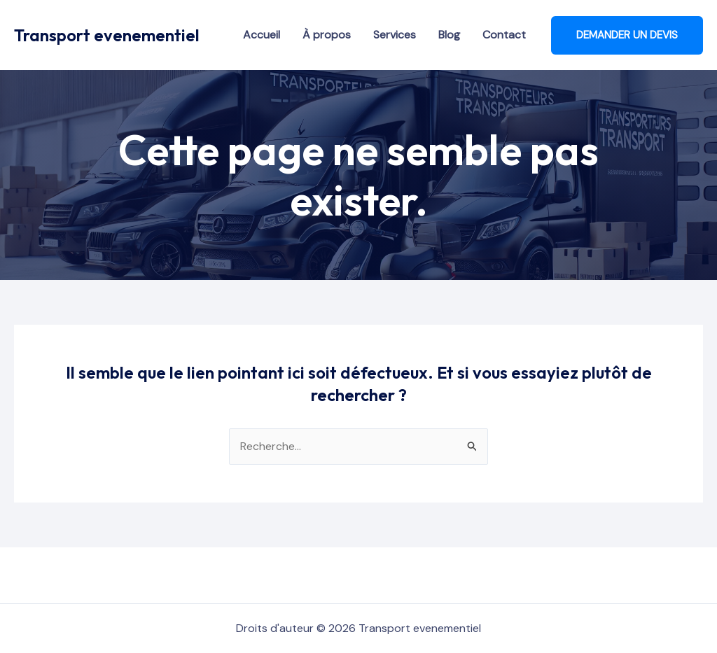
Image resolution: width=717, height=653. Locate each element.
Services (394, 34)
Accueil (261, 34)
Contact (504, 34)
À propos (326, 34)
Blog (449, 34)
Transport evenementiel (107, 34)
